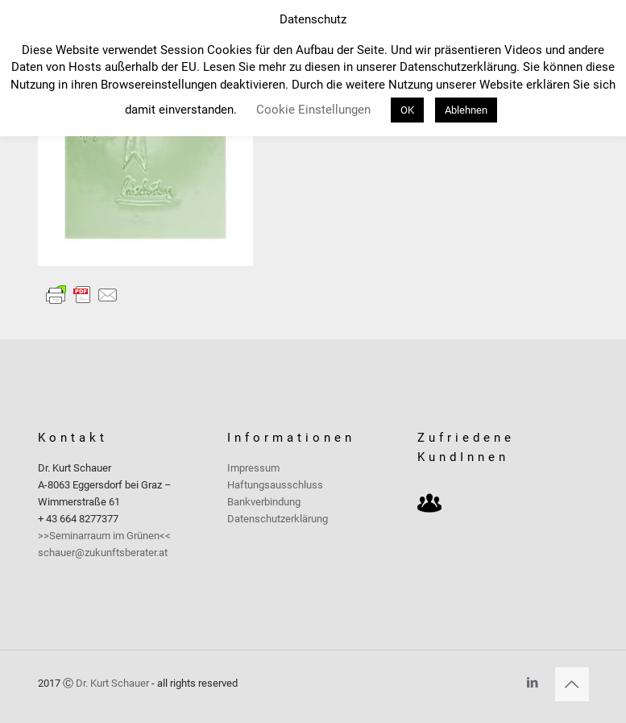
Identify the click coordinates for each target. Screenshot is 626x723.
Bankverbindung (264, 502)
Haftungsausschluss (275, 485)
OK (407, 110)
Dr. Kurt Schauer (112, 683)
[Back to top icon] (572, 684)
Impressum (253, 468)
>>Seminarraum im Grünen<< (104, 536)
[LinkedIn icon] (533, 682)
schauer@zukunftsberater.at (103, 552)
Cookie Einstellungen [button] (313, 109)
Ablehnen (466, 110)
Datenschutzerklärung (277, 519)
